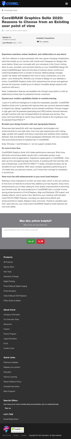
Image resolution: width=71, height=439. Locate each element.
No (40, 241)
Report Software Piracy (12, 382)
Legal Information (10, 339)
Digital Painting (9, 281)
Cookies (23, 435)
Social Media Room (11, 419)
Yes (31, 241)
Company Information (12, 315)
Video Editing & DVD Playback (15, 296)
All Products (8, 262)
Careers (7, 329)
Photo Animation (10, 291)
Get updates (43, 42)
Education (7, 372)
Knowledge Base (9, 11)
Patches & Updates (11, 362)
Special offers (9, 267)
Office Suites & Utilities (12, 301)
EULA (6, 343)
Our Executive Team (11, 319)
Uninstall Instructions (11, 386)
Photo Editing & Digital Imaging (15, 286)
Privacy (16, 435)
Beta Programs (9, 391)
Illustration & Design (11, 276)
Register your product (12, 367)
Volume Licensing (10, 377)
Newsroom (8, 324)
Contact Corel (9, 348)
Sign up (8, 408)
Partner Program (10, 334)
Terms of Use (6, 435)
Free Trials (7, 272)
